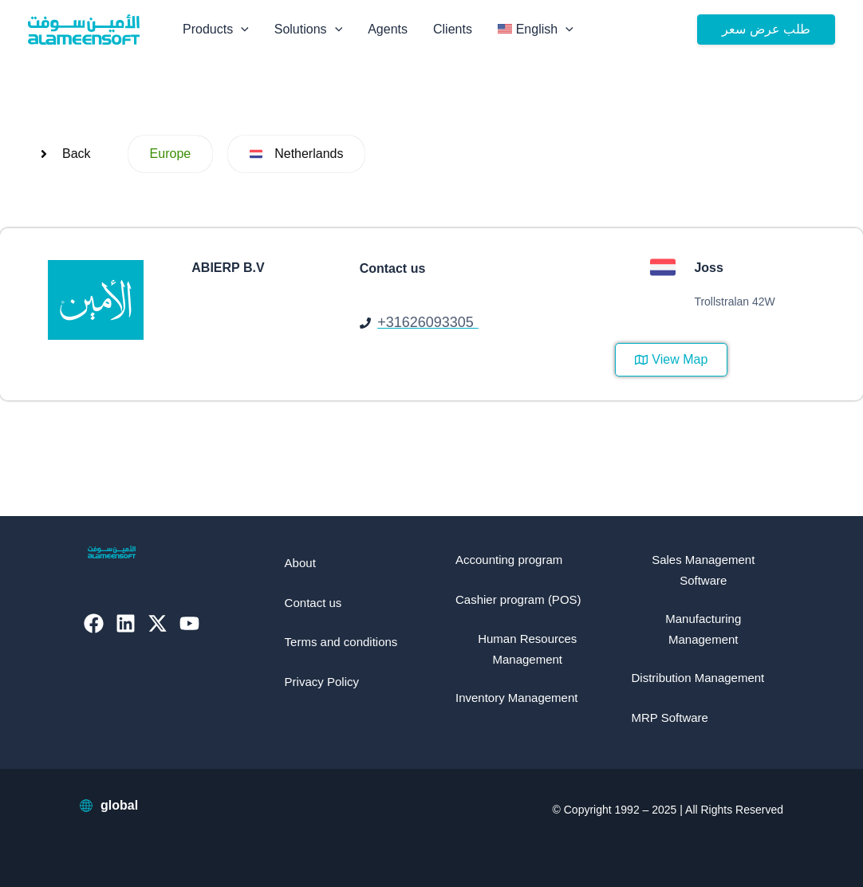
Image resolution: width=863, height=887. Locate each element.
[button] (766, 29)
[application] (241, 29)
